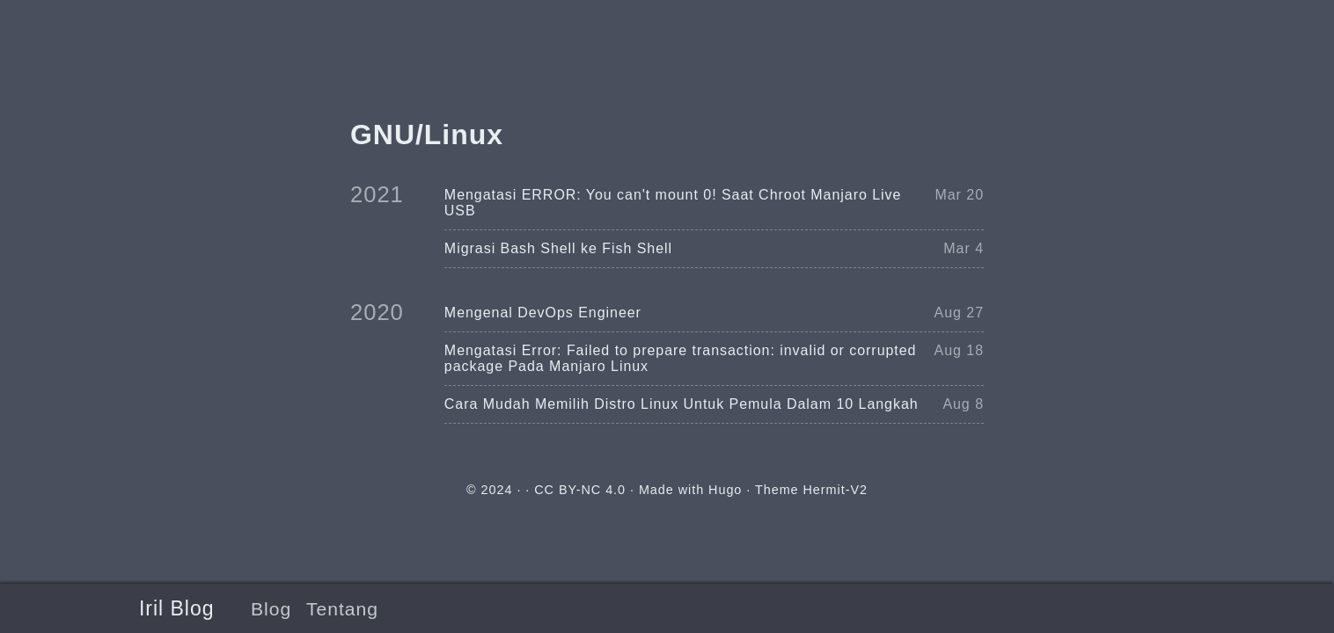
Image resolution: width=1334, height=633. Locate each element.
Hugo (725, 490)
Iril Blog (176, 608)
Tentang (342, 609)
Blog (271, 609)
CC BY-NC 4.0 (580, 490)
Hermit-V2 (835, 490)
